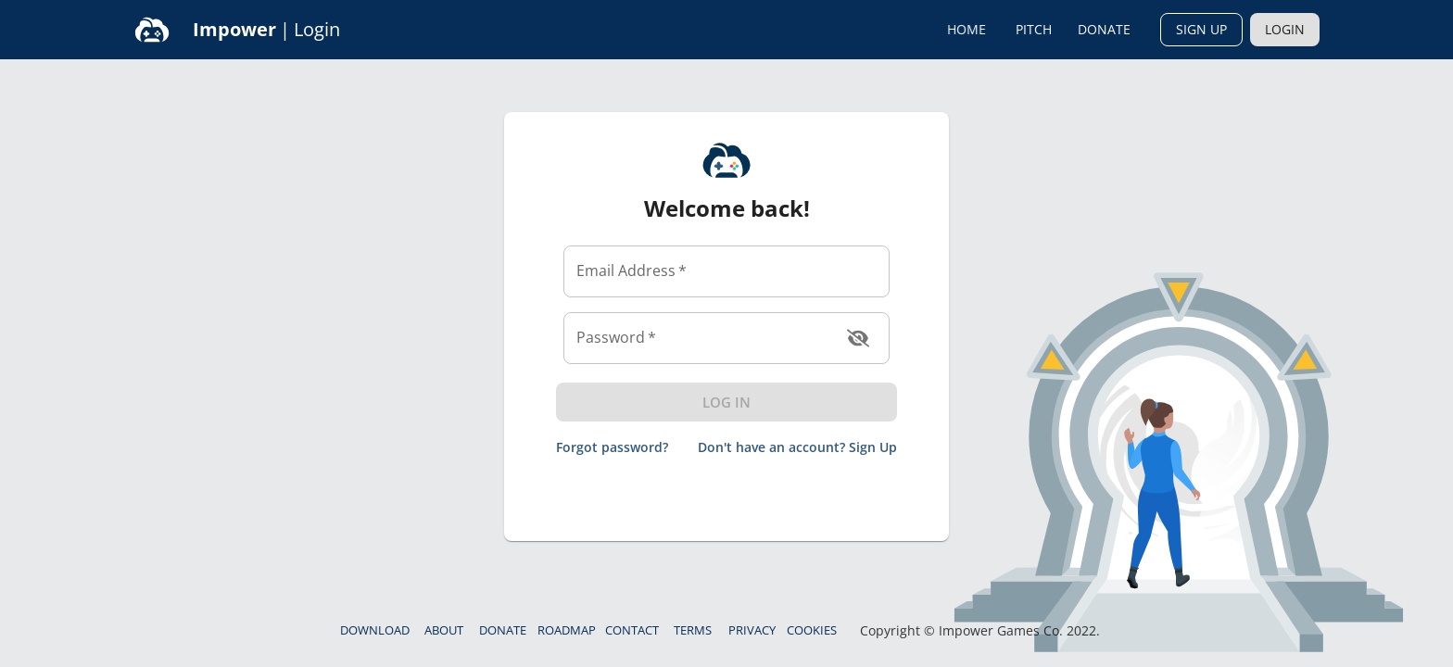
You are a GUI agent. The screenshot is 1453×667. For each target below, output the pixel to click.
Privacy (752, 630)
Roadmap (566, 630)
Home (966, 29)
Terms (693, 630)
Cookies (812, 630)
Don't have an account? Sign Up (797, 447)
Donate (1104, 29)
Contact (632, 630)
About (443, 630)
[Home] (152, 29)
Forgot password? (612, 447)
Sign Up (1201, 29)
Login (1285, 29)
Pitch (1033, 29)
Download (375, 630)
